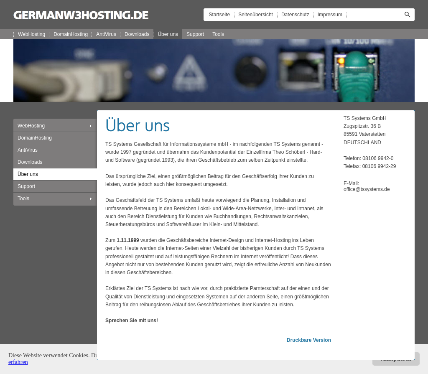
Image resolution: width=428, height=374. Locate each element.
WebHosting (31, 34)
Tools (218, 34)
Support (195, 34)
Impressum (330, 15)
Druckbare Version (309, 340)
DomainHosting (71, 34)
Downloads (137, 34)
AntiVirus (106, 34)
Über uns (168, 34)
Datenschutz (295, 15)
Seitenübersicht (255, 15)
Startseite (219, 15)
